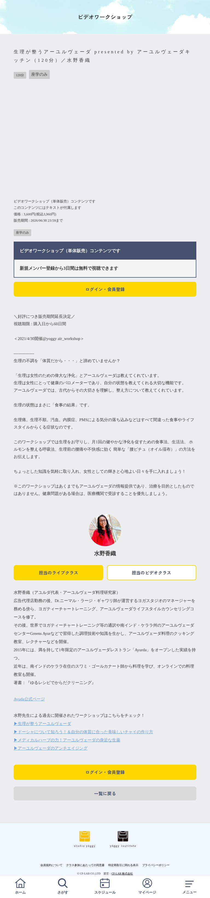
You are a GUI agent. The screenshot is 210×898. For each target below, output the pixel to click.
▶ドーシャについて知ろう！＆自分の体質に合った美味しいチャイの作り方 (83, 732)
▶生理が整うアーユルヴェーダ (42, 723)
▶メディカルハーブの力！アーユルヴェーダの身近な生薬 (67, 740)
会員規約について (51, 865)
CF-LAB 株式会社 (122, 873)
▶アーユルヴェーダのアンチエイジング (51, 748)
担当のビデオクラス (151, 572)
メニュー (189, 886)
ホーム (20, 886)
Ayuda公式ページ (29, 699)
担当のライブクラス (58, 572)
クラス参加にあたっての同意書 (85, 865)
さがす (62, 886)
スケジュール (105, 886)
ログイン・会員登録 (105, 289)
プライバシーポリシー (156, 865)
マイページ (147, 886)
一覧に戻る (105, 793)
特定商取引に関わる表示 (123, 865)
